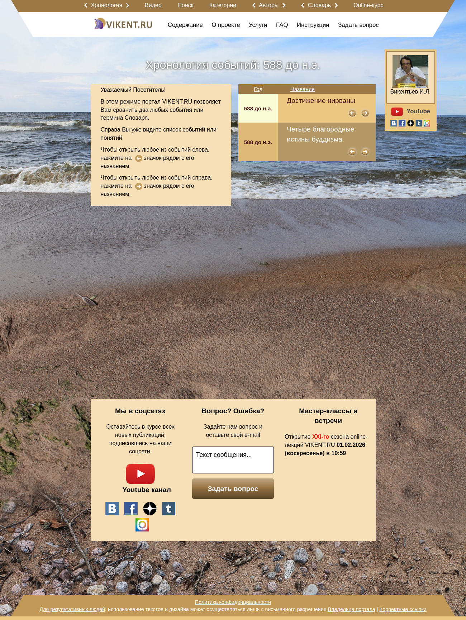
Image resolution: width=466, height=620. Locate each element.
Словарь (319, 5)
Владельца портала (351, 609)
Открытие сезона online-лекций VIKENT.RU (326, 445)
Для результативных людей (72, 609)
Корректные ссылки (403, 609)
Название (302, 89)
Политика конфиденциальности (233, 602)
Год (258, 89)
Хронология (106, 5)
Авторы (269, 5)
